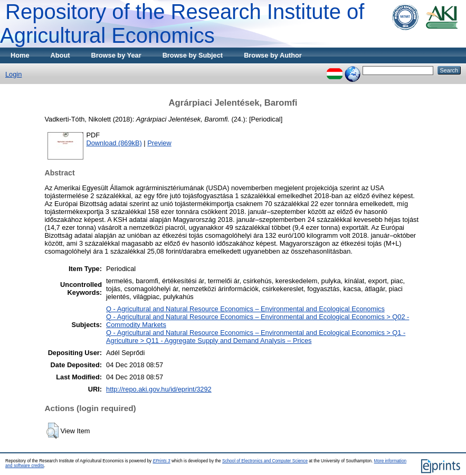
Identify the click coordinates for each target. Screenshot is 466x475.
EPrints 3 (161, 461)
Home (20, 55)
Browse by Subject (193, 55)
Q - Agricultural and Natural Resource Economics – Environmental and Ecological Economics (245, 309)
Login (13, 74)
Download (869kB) (114, 143)
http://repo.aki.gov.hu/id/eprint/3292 (159, 389)
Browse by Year (116, 55)
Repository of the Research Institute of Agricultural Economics (182, 23)
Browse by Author (273, 55)
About (60, 55)
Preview (159, 143)
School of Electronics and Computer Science (265, 461)
